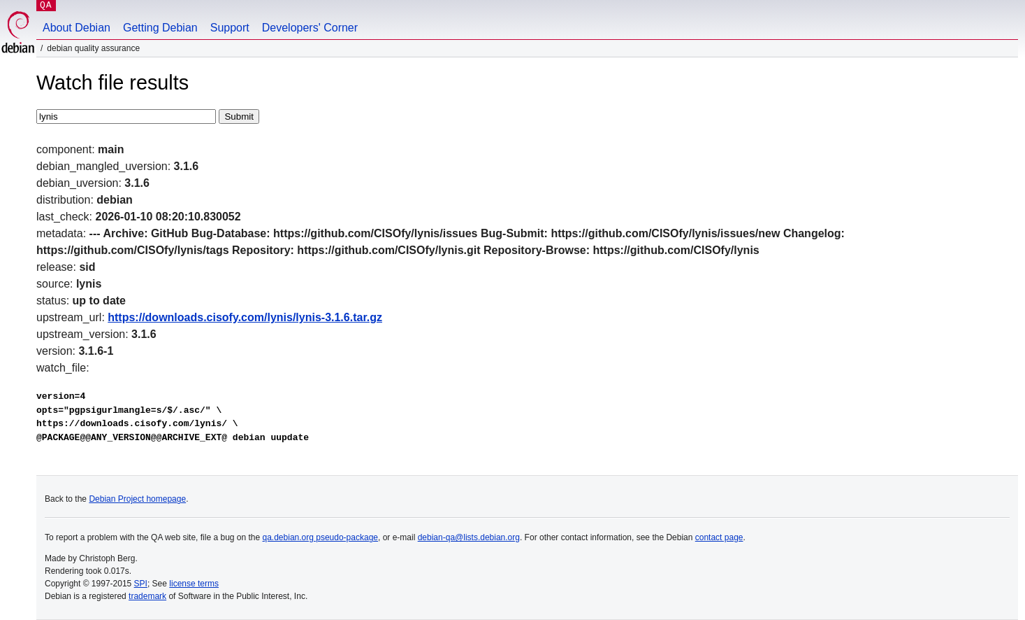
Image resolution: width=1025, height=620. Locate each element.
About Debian (76, 28)
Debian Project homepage (137, 499)
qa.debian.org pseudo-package (320, 537)
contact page (719, 537)
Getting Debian (160, 28)
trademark (147, 596)
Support (229, 28)
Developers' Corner (310, 28)
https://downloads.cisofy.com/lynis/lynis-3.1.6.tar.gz (245, 317)
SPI (140, 584)
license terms (194, 584)
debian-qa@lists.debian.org (469, 537)
